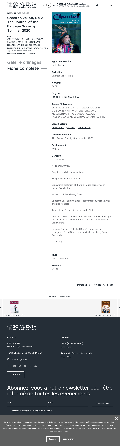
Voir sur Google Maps (18, 359)
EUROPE (56, 97)
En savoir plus (111, 428)
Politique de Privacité (42, 411)
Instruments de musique (18, 13)
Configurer (68, 439)
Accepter (53, 439)
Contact (16, 374)
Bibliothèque (58, 65)
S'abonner (100, 403)
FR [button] (110, 5)
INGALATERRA (71, 97)
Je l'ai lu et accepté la (32, 411)
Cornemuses (32, 53)
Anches (22, 53)
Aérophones (12, 53)
